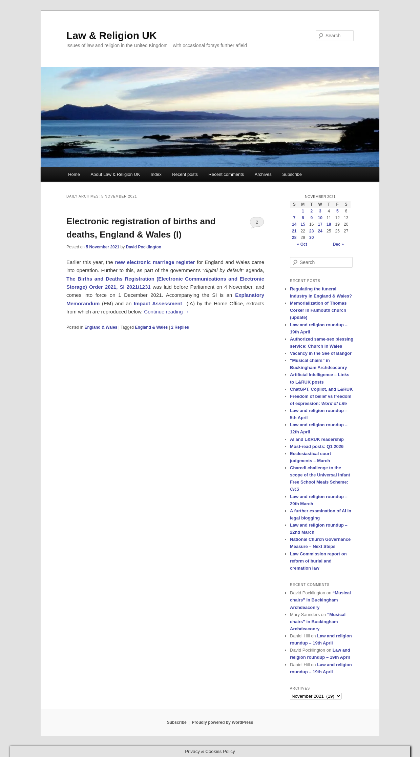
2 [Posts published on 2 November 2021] (311, 211)
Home (74, 174)
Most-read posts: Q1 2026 (316, 446)
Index (156, 174)
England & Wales (100, 327)
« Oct (302, 244)
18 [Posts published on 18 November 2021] (329, 224)
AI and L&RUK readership (317, 439)
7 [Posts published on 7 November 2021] (294, 218)
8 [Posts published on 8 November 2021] (303, 218)
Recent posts (185, 174)
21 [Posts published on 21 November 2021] (294, 231)
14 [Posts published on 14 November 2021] (294, 224)
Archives (263, 174)
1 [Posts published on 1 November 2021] (303, 211)
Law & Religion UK (111, 35)
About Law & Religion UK (115, 174)
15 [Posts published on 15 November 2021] (303, 224)
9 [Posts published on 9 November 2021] (311, 218)
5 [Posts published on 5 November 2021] (337, 211)
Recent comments (226, 174)
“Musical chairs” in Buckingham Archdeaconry (320, 600)
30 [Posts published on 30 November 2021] (311, 237)
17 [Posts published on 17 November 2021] (320, 224)
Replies (180, 327)
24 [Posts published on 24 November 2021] (320, 231)
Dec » (338, 244)
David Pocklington (143, 247)
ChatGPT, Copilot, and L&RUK (321, 389)
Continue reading (166, 311)
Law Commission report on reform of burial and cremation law (318, 561)
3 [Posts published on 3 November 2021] (320, 211)
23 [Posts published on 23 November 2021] (311, 231)
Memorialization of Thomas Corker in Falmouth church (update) (318, 310)
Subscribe (292, 174)
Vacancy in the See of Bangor (321, 353)
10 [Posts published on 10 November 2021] (320, 218)
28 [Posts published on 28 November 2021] (294, 237)
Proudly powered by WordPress (222, 722)
